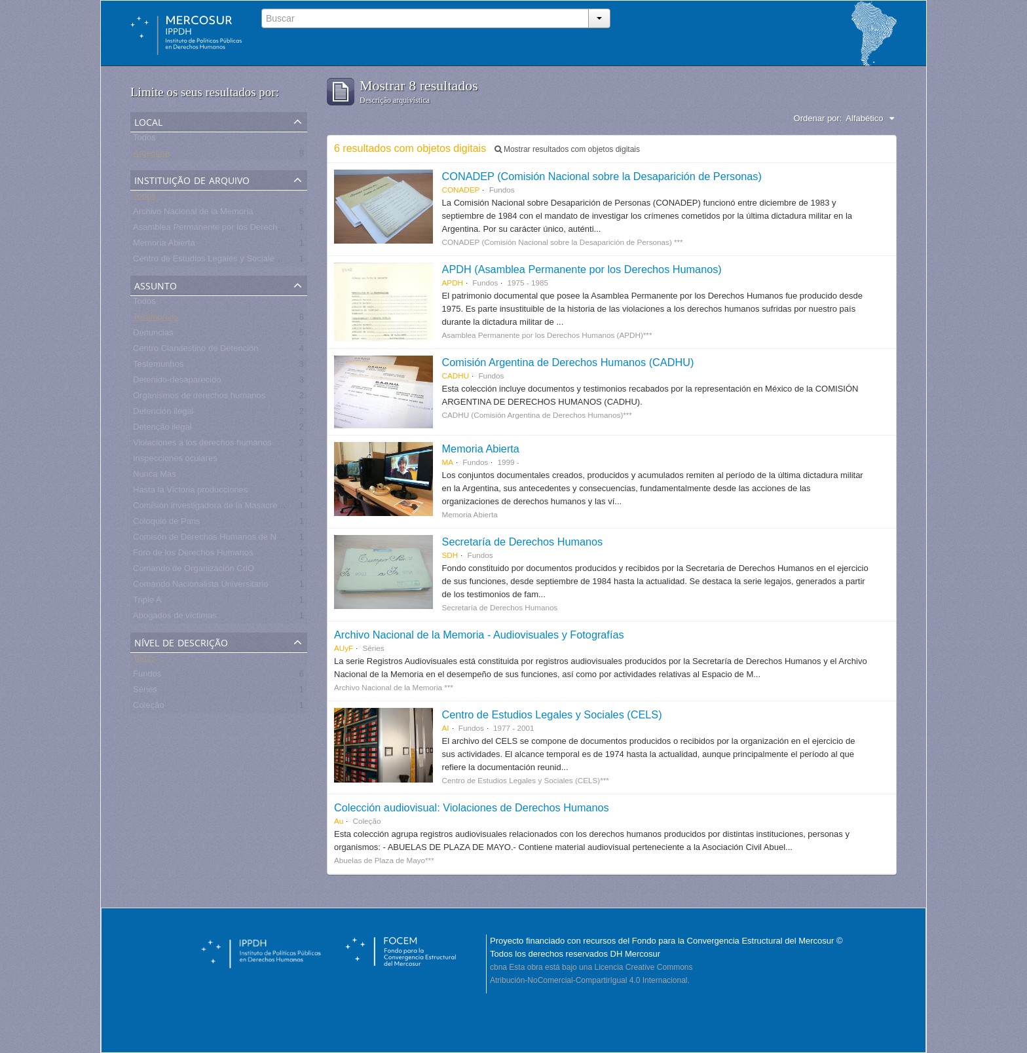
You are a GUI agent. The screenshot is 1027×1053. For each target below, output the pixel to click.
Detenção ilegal (162, 429)
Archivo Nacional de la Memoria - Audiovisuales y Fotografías (479, 634)
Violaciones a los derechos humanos (202, 445)
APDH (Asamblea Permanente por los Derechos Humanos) (582, 269)
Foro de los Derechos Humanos (193, 555)
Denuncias (153, 335)
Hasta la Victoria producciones (190, 492)
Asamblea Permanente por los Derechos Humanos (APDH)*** (250, 229)
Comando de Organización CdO (193, 571)
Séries (145, 692)
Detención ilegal (163, 413)
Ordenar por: (818, 118)
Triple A (147, 602)
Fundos (147, 676)
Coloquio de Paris (166, 523)
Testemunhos (158, 366)
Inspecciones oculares (175, 461)
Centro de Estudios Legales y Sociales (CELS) (552, 714)
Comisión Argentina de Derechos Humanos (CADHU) (568, 362)
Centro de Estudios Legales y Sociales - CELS (220, 261)
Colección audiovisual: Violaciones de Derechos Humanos (471, 807)
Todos (144, 140)
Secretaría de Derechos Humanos (522, 541)
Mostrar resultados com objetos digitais (567, 149)
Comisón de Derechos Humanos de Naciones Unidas (234, 539)
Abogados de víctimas (175, 618)
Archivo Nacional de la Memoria (193, 214)
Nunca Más (154, 476)
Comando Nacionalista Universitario (201, 586)
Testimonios (155, 319)
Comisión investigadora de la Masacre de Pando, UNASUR (245, 508)
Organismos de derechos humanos (199, 398)
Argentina (151, 155)
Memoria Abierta (164, 245)
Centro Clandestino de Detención (196, 351)
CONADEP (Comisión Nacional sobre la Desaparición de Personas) (602, 176)
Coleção (148, 707)
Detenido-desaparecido (177, 382)
